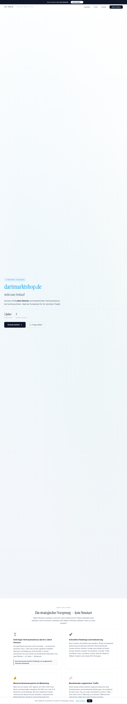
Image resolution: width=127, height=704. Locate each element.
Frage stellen (36, 325)
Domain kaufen (15, 325)
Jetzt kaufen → (77, 2)
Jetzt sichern (116, 7)
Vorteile (103, 7)
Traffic (96, 7)
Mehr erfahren (80, 701)
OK (90, 701)
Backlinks (87, 7)
